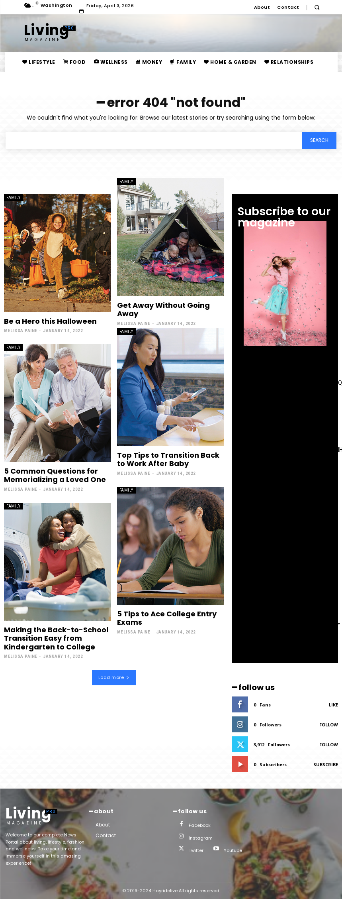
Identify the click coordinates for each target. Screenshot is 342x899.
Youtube (233, 850)
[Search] (319, 140)
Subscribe (325, 764)
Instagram (201, 838)
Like (333, 705)
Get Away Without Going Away (163, 309)
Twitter (196, 850)
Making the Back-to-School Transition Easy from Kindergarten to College (56, 638)
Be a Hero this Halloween (50, 321)
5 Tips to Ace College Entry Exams (167, 618)
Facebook (200, 825)
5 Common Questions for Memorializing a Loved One (55, 475)
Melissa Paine (20, 330)
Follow (328, 725)
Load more (114, 677)
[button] (317, 7)
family (13, 197)
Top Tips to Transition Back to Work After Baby (168, 459)
